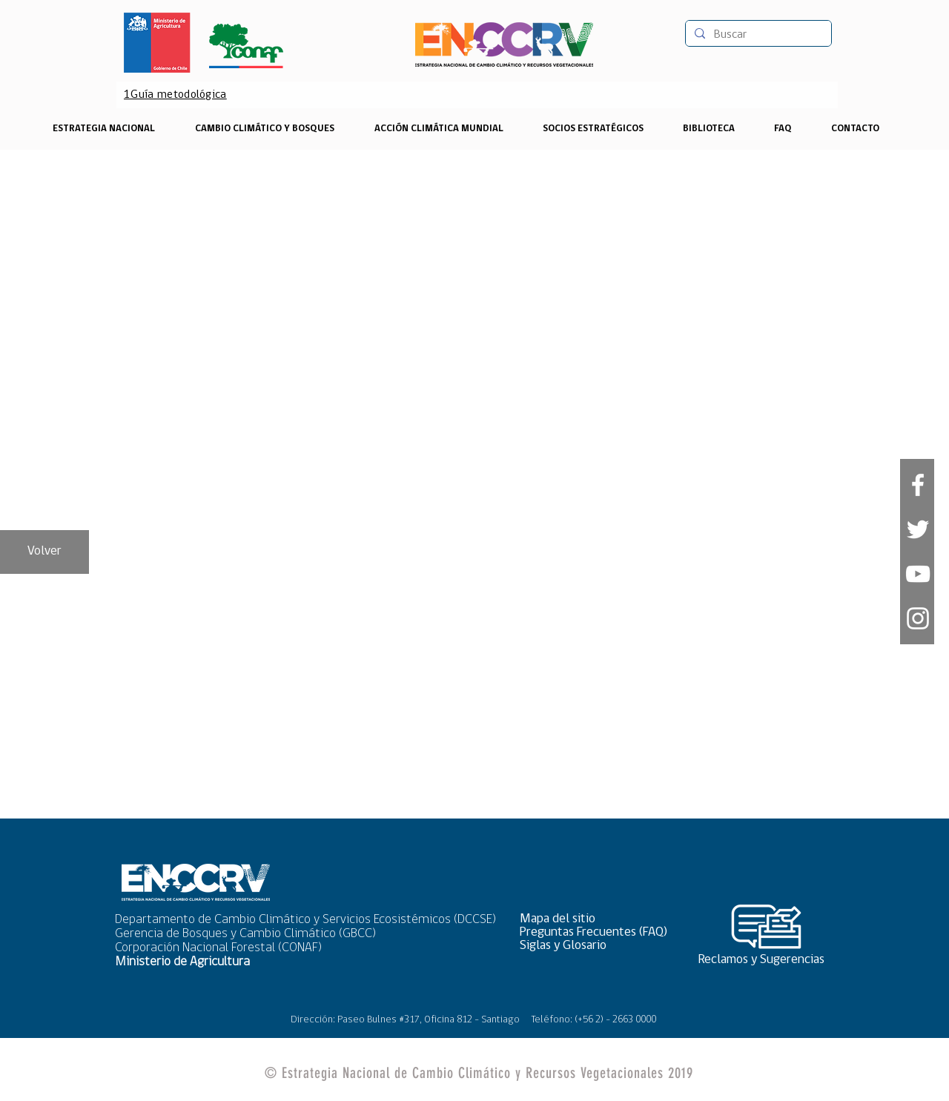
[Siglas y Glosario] (598, 945)
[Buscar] (757, 35)
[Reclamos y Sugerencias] (766, 959)
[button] (598, 919)
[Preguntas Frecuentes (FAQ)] (598, 932)
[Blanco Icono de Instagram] (918, 618)
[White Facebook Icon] (918, 485)
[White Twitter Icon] (918, 529)
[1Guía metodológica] (175, 95)
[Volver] (44, 552)
